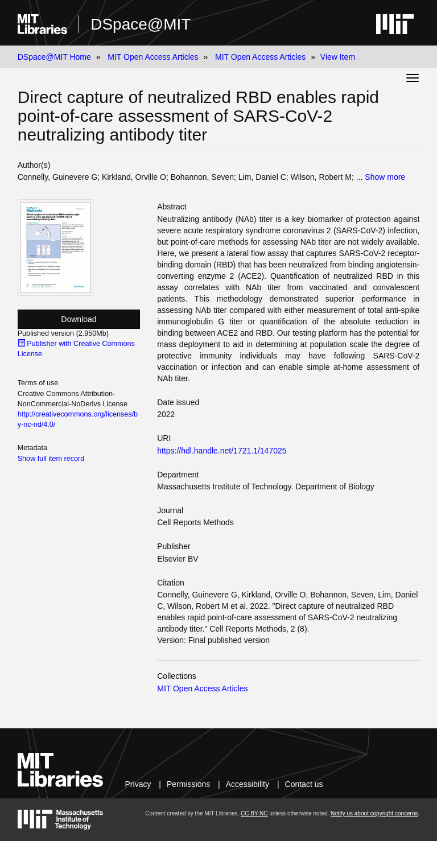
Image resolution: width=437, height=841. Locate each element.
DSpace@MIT (140, 24)
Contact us (304, 784)
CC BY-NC (254, 813)
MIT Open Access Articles (153, 56)
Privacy (138, 784)
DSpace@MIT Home (54, 56)
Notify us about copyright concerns (374, 813)
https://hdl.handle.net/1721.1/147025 (221, 450)
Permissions (188, 784)
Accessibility (247, 784)
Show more (385, 177)
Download (78, 319)
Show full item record (51, 459)
